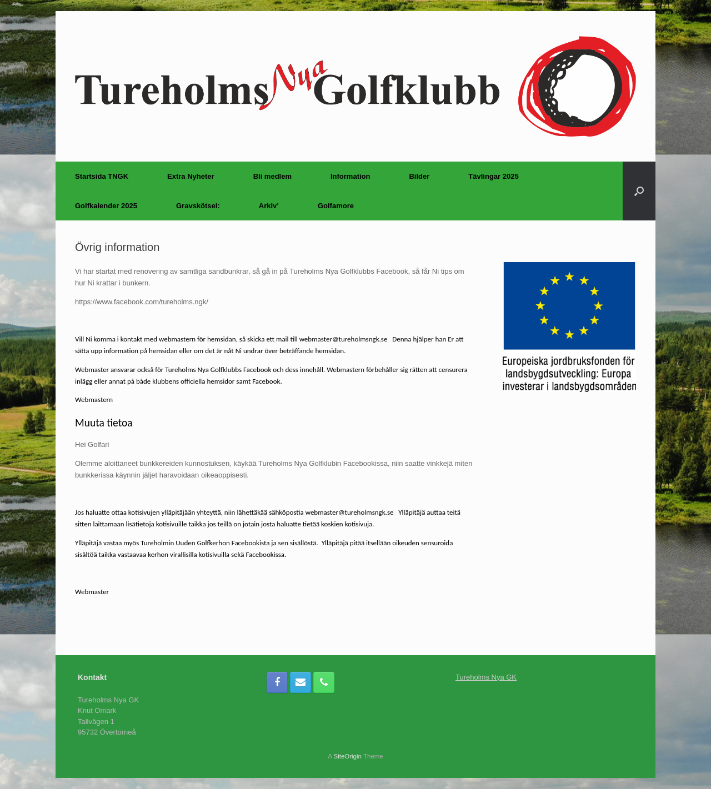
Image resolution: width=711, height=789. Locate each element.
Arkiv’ (269, 206)
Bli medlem (272, 176)
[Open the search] (639, 191)
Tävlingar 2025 (493, 176)
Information (350, 176)
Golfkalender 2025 (106, 206)
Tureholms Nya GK (486, 677)
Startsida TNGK (101, 176)
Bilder (419, 176)
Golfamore (336, 206)
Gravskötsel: (198, 206)
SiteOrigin (347, 756)
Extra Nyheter (190, 176)
